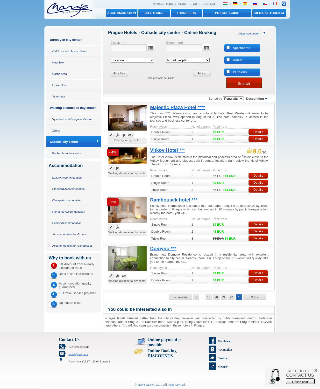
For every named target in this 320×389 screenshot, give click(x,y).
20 (216, 297)
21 (223, 297)
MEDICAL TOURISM (269, 13)
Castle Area (59, 73)
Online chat (300, 382)
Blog (182, 3)
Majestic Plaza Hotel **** (177, 107)
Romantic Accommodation (68, 211)
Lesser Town (60, 85)
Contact (209, 3)
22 (231, 297)
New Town (58, 62)
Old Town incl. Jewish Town (69, 51)
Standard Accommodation (68, 188)
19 (208, 297)
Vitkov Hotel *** (167, 150)
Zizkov (56, 130)
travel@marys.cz (78, 354)
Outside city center (64, 142)
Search (244, 84)
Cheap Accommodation (67, 200)
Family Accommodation (67, 222)
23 (238, 297)
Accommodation (121, 13)
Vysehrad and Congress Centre (72, 119)
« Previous (180, 297)
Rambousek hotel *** (174, 199)
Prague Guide (227, 13)
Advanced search (249, 33)
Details (258, 132)
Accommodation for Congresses (72, 245)
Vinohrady (58, 96)
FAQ (194, 3)
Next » (255, 297)
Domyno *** (163, 248)
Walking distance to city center (73, 108)
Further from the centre (66, 153)
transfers (186, 13)
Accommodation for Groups (69, 234)
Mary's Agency (146, 384)
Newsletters (163, 3)
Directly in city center (66, 40)
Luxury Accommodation (67, 177)
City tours (153, 13)
